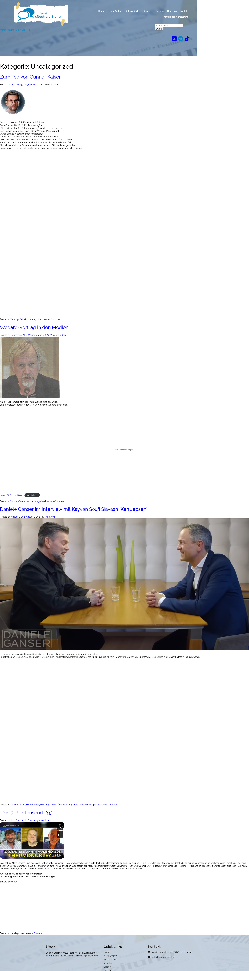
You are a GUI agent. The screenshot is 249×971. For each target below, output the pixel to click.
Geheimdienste (17, 804)
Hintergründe (32, 804)
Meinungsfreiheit (18, 319)
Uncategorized (34, 319)
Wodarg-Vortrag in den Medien (34, 327)
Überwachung (65, 804)
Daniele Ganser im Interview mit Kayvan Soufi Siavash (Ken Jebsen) (74, 509)
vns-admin (54, 84)
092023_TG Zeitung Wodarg (11, 495)
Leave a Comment (51, 319)
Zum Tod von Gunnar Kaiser (30, 77)
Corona (13, 501)
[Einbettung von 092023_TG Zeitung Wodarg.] (124, 450)
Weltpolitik (94, 804)
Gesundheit (24, 501)
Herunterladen (32, 495)
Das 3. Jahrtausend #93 (26, 812)
